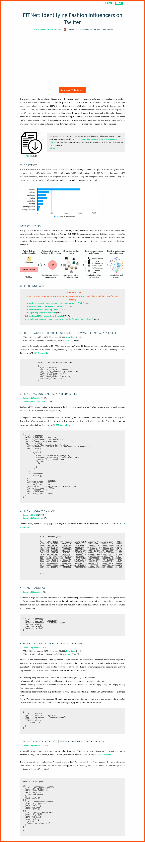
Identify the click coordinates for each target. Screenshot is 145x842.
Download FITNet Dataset (72, 90)
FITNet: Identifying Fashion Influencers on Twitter (72, 18)
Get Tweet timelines (102, 754)
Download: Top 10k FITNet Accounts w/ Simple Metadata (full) (55, 303)
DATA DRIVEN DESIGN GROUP (47, 29)
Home (108, 2)
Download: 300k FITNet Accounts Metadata (46, 306)
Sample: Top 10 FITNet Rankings (41, 312)
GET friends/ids (41, 353)
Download (70, 337)
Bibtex (52, 148)
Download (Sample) (31, 398)
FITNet (119, 2)
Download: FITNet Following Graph (42, 309)
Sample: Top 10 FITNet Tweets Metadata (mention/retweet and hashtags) (60, 319)
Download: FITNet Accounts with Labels (45, 316)
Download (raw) (30, 515)
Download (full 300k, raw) (34, 401)
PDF (27, 156)
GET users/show (63, 425)
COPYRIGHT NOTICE (72, 292)
